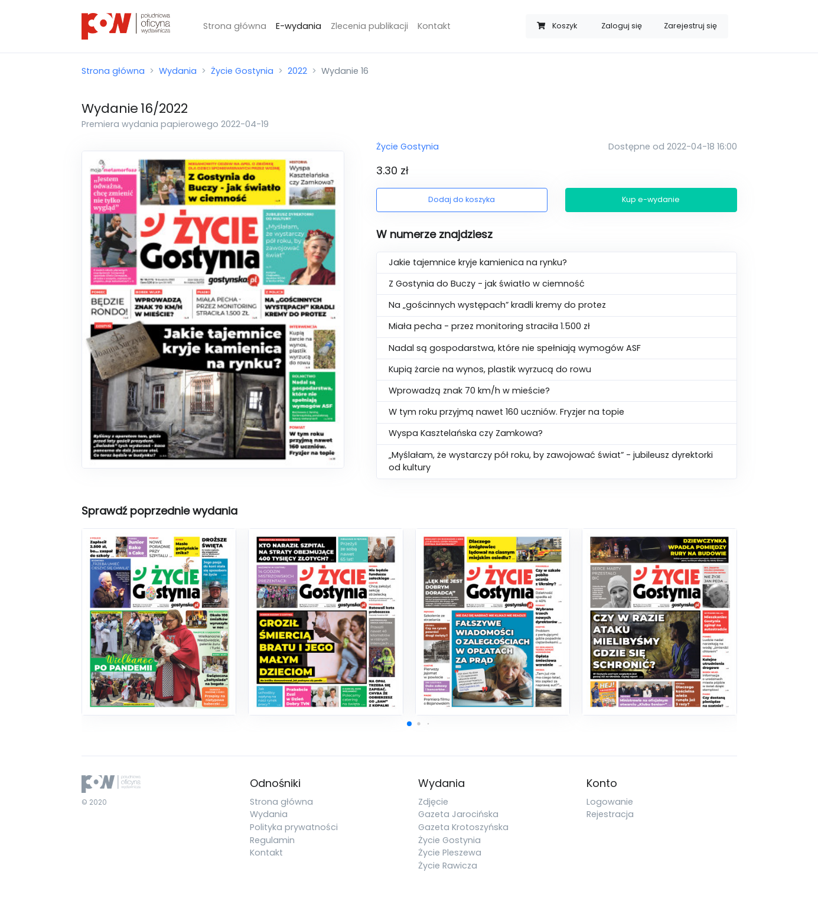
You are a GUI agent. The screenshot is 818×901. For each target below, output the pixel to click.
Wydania (178, 71)
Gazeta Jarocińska (458, 814)
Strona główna (234, 26)
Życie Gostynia (242, 71)
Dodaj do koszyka (461, 199)
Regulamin (272, 840)
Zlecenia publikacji (369, 26)
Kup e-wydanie (651, 199)
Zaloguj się (621, 26)
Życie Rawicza (447, 865)
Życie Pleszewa (449, 852)
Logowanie (609, 802)
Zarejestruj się (690, 26)
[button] (409, 723)
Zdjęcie (433, 802)
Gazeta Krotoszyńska (463, 827)
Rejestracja (610, 814)
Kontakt (434, 26)
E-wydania (298, 26)
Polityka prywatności (294, 827)
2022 (297, 71)
